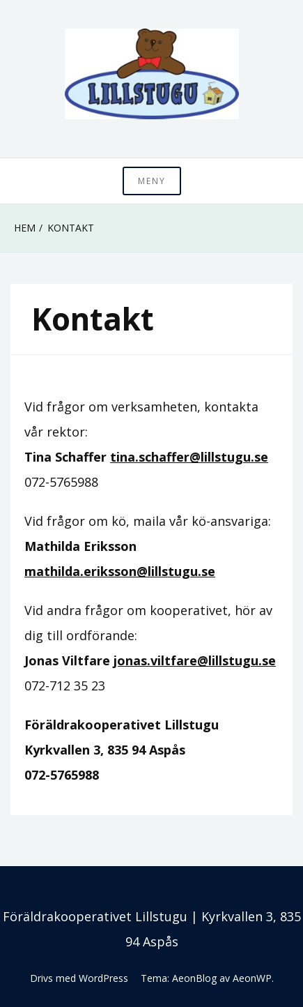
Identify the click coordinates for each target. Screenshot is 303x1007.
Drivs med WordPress (79, 978)
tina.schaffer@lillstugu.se (189, 456)
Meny (152, 181)
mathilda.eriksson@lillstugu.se (119, 571)
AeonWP (252, 978)
